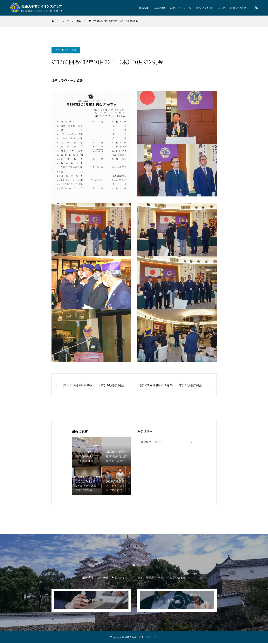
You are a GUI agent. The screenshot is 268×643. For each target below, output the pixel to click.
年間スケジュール (180, 8)
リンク (221, 8)
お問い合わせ (238, 8)
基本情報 (159, 8)
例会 (74, 50)
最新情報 (144, 8)
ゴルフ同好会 (204, 8)
